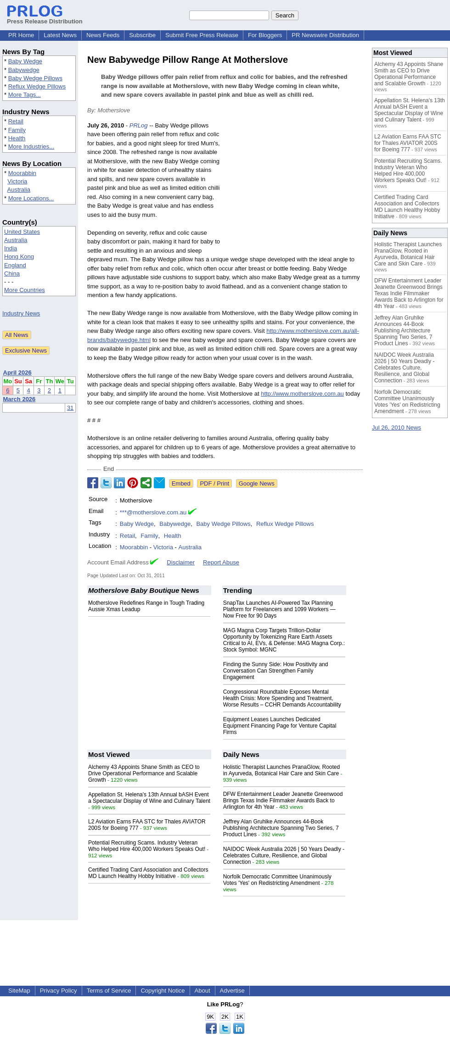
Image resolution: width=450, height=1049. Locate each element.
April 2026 (17, 372)
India (10, 248)
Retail (15, 121)
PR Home (21, 35)
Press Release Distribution (45, 18)
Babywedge (23, 69)
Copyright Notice (163, 990)
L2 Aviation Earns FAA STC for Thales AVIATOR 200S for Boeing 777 (407, 143)
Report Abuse (221, 562)
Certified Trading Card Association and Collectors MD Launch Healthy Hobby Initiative (148, 873)
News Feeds (102, 35)
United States (22, 231)
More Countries (24, 290)
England (15, 265)
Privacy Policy (58, 990)
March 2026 (19, 399)
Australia (19, 189)
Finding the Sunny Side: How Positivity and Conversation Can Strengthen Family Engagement (275, 670)
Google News (257, 483)
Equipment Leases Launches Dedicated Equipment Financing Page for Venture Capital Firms (280, 725)
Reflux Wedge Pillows (37, 86)
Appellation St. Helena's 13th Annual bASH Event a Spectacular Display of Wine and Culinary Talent (149, 797)
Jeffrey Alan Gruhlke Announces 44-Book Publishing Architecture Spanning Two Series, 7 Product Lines (281, 828)
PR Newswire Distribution (325, 35)
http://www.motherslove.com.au (302, 393)
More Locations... (31, 198)
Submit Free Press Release (201, 35)
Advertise (232, 990)
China (12, 273)
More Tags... (24, 94)
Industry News (21, 313)
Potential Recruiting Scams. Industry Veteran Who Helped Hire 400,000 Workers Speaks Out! (146, 845)
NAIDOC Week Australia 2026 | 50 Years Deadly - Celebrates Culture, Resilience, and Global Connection (283, 855)
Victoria (17, 181)
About (202, 990)
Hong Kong (19, 256)
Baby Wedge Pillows (35, 78)
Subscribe (142, 35)
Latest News (60, 35)
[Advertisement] (294, 188)
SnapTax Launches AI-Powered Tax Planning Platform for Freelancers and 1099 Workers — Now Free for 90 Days (279, 609)
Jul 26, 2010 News (396, 427)
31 (70, 407)
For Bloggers (265, 35)
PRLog (138, 125)
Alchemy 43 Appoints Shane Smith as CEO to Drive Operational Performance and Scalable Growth (144, 773)
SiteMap (19, 990)
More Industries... (31, 146)
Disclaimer (181, 562)
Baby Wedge (25, 61)
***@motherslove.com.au (153, 512)
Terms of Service (109, 990)
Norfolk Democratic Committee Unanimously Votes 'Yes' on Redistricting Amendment (277, 879)
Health (17, 138)
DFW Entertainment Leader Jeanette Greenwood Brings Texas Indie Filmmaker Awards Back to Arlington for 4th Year (283, 800)
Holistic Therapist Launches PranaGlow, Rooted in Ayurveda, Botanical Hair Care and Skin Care (281, 770)
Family (17, 130)
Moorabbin (22, 173)
